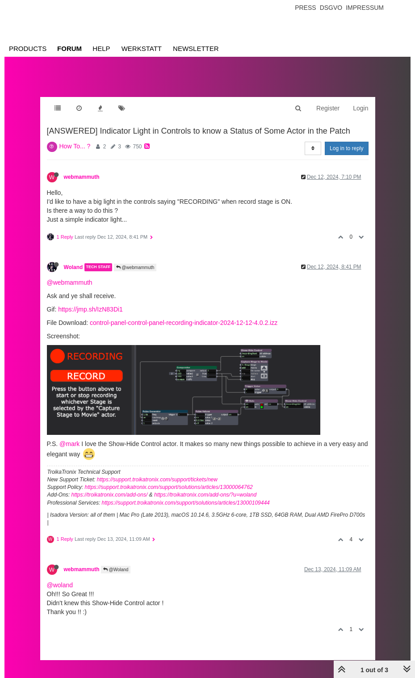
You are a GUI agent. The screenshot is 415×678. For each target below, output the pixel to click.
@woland (60, 585)
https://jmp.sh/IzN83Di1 (90, 309)
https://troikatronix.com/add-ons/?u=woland (205, 495)
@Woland (116, 569)
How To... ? (75, 146)
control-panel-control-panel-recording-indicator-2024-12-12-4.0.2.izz (183, 322)
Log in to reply (346, 148)
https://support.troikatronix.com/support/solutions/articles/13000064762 (169, 487)
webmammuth (82, 177)
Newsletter (196, 48)
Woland (73, 267)
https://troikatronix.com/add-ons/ (109, 495)
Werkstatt (142, 48)
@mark (69, 443)
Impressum (365, 7)
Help (101, 48)
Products (27, 48)
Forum (69, 48)
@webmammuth (135, 267)
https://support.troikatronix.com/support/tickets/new (157, 479)
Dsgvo (331, 7)
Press (305, 7)
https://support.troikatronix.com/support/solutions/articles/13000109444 (186, 503)
